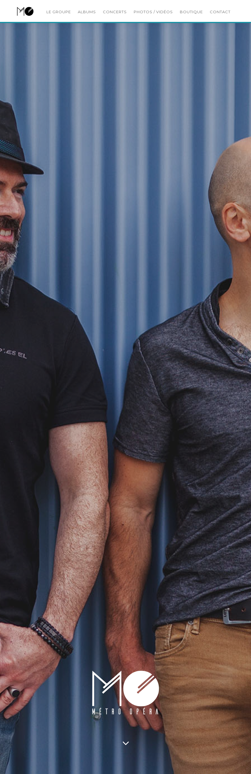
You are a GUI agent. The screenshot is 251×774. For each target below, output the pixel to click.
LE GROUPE (58, 12)
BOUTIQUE (191, 12)
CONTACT (220, 12)
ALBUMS (87, 12)
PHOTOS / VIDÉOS (153, 12)
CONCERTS (115, 12)
